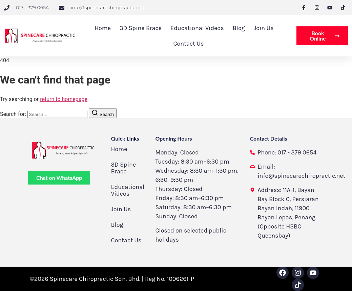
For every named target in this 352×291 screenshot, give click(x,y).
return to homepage (63, 99)
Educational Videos (197, 28)
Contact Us (188, 43)
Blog (239, 28)
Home (103, 28)
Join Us (264, 28)
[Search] (103, 113)
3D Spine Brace (141, 28)
